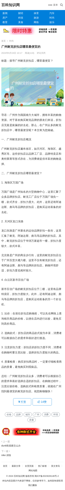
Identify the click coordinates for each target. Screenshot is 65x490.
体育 (36, 13)
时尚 (51, 17)
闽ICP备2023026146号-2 (47, 476)
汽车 (51, 13)
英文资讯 (55, 466)
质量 (31, 420)
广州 (37, 414)
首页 (3, 41)
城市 (27, 414)
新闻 (5, 13)
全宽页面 (29, 466)
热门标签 (42, 466)
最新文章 (16, 466)
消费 (46, 414)
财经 (20, 13)
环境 (55, 414)
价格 (9, 414)
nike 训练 (6, 455)
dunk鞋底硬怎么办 (11, 445)
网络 (36, 22)
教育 (5, 22)
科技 (20, 17)
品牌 (18, 414)
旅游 (36, 17)
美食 (20, 22)
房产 (5, 17)
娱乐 (51, 22)
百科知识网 (10, 5)
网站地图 (33, 470)
